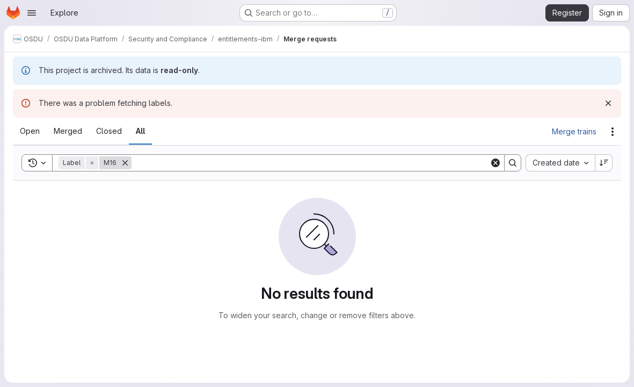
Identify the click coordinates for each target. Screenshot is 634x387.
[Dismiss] (608, 103)
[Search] (310, 162)
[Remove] (125, 162)
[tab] (30, 131)
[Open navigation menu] (31, 13)
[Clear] (495, 162)
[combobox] (560, 162)
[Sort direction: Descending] (604, 162)
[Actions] (612, 131)
